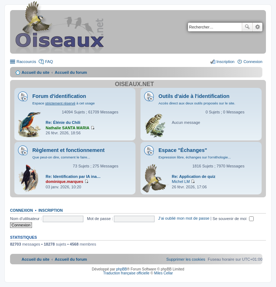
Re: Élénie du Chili (63, 122)
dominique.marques (64, 181)
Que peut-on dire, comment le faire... (61, 157)
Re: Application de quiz (193, 176)
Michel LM (181, 181)
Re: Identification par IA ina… (73, 176)
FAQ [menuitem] (49, 61)
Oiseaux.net (134, 84)
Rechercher (247, 27)
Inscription (50, 210)
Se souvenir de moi (233, 218)
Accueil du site (36, 72)
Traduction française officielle (126, 273)
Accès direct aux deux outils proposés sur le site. (196, 103)
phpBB (121, 269)
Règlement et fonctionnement (68, 150)
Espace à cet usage (63, 103)
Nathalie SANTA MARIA (67, 128)
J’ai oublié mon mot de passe (183, 218)
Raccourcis (26, 61)
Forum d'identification (59, 96)
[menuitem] (185, 259)
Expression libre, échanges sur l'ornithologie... (194, 157)
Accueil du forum (71, 72)
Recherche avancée (257, 27)
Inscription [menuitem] (225, 61)
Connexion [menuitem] (252, 61)
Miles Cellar (163, 273)
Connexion (21, 210)
